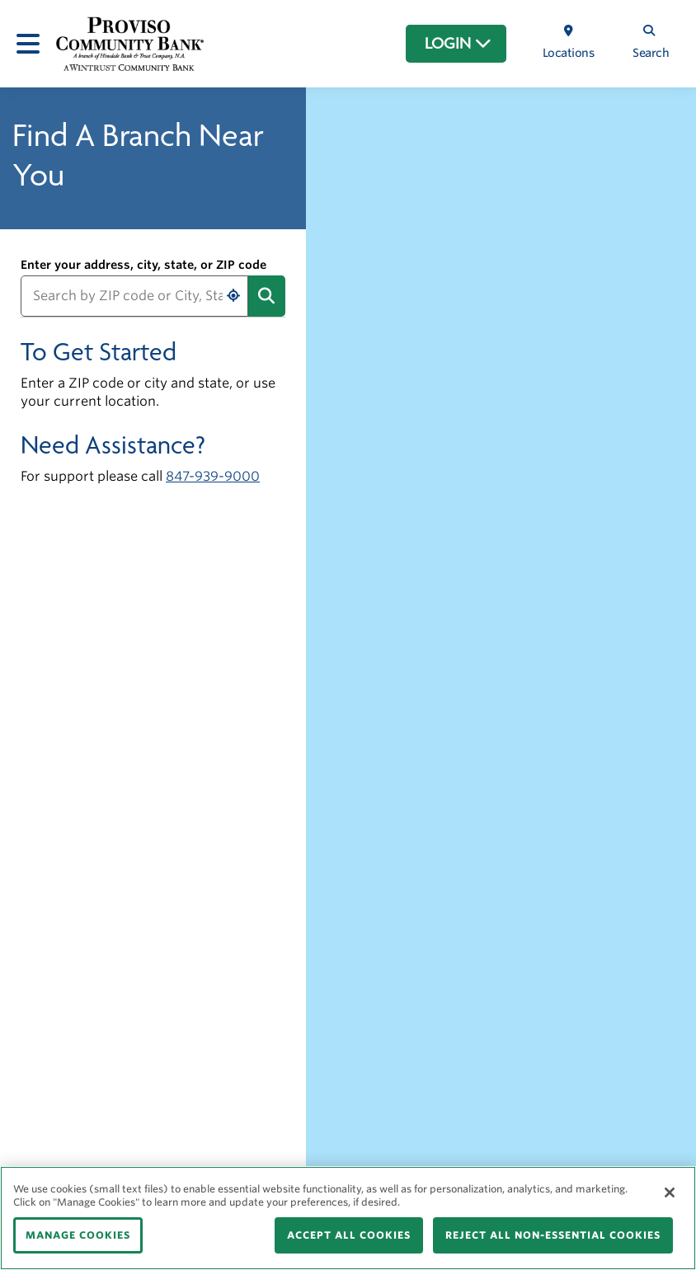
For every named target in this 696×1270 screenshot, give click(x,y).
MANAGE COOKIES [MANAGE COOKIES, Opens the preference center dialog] (78, 1235)
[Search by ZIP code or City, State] (134, 296)
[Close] (669, 1192)
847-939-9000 (213, 476)
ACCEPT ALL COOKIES (349, 1235)
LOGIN (458, 44)
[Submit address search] (266, 296)
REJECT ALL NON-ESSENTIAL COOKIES (553, 1235)
